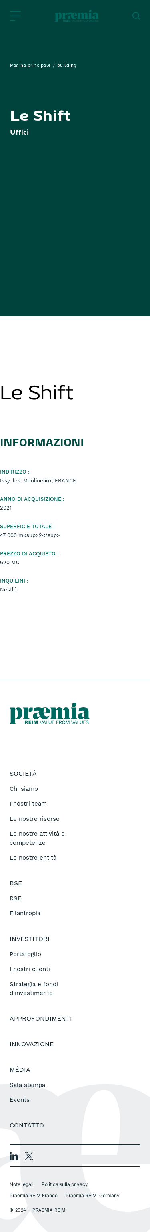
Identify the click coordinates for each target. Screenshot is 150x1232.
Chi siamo (24, 788)
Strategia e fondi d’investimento (34, 989)
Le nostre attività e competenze (37, 838)
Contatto (27, 1125)
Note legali (22, 1184)
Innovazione (32, 1044)
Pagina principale (30, 65)
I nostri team (28, 803)
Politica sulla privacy (65, 1184)
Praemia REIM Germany (93, 1195)
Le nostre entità (33, 857)
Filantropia (25, 913)
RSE (16, 898)
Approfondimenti (41, 1018)
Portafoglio (25, 954)
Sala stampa (27, 1085)
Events (20, 1099)
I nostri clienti (30, 969)
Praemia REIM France (34, 1195)
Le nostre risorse (35, 818)
